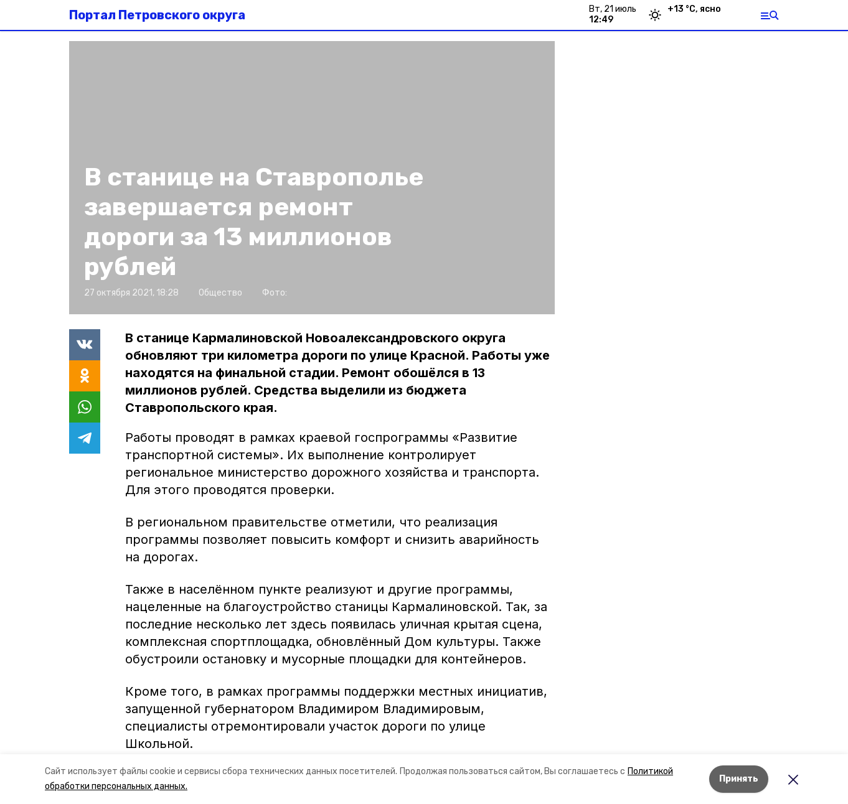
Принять (738, 779)
